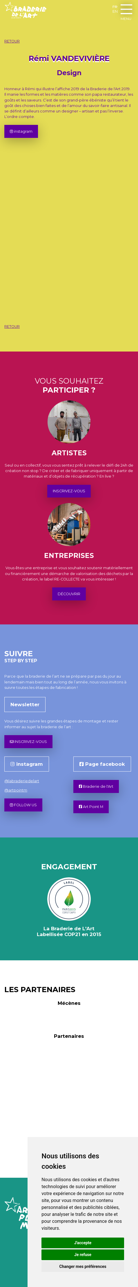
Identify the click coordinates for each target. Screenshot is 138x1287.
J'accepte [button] (83, 1242)
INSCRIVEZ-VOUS (69, 491)
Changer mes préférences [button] (82, 1266)
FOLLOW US (23, 805)
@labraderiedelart (21, 781)
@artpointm (15, 790)
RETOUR (12, 41)
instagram (21, 131)
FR (114, 6)
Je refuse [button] (82, 1254)
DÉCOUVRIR (69, 594)
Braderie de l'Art (96, 786)
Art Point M (91, 807)
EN (115, 11)
